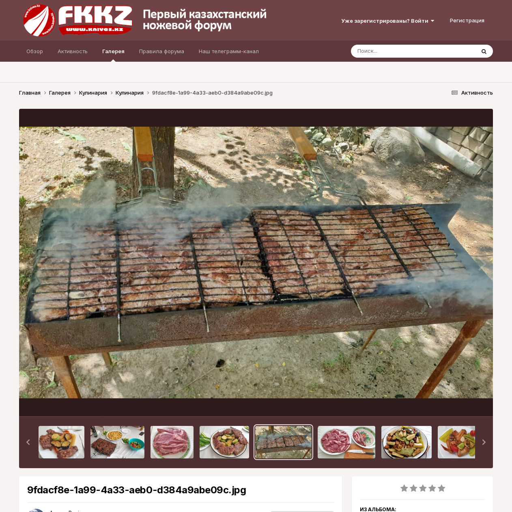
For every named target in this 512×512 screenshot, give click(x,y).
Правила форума (161, 51)
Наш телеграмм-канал (229, 51)
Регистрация (467, 20)
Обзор (34, 51)
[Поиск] (397, 51)
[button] (28, 442)
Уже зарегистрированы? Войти (387, 20)
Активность (73, 51)
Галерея (113, 55)
